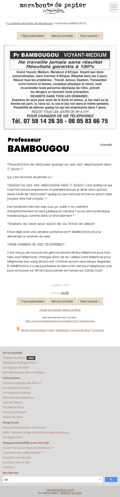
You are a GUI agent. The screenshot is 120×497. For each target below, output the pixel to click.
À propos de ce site (16, 462)
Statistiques (62, 330)
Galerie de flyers (19, 358)
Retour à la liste (62, 36)
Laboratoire (11, 378)
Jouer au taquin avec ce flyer (60, 310)
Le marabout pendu (17, 393)
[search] (50, 479)
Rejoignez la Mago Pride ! (20, 363)
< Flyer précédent (32, 36)
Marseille (106, 145)
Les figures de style (16, 367)
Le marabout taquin (17, 388)
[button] (100, 479)
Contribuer (98, 330)
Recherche (10, 473)
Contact (9, 467)
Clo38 (65, 293)
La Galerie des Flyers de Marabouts (30, 23)
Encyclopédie (12, 353)
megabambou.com (60, 490)
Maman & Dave (71, 493)
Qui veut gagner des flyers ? (22, 383)
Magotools (11, 422)
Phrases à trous (13, 407)
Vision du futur (13, 417)
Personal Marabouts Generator (24, 427)
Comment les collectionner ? (23, 453)
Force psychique (14, 412)
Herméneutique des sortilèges (23, 372)
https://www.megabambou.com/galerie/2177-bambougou (60, 321)
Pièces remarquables (31, 330)
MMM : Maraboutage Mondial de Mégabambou (36, 432)
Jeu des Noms (12, 402)
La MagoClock (12, 437)
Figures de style (80, 330)
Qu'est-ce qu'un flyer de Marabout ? (28, 448)
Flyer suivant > (90, 36)
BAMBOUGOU (38, 148)
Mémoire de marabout (18, 397)
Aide (51, 330)
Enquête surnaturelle (17, 457)
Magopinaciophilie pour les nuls (26, 443)
